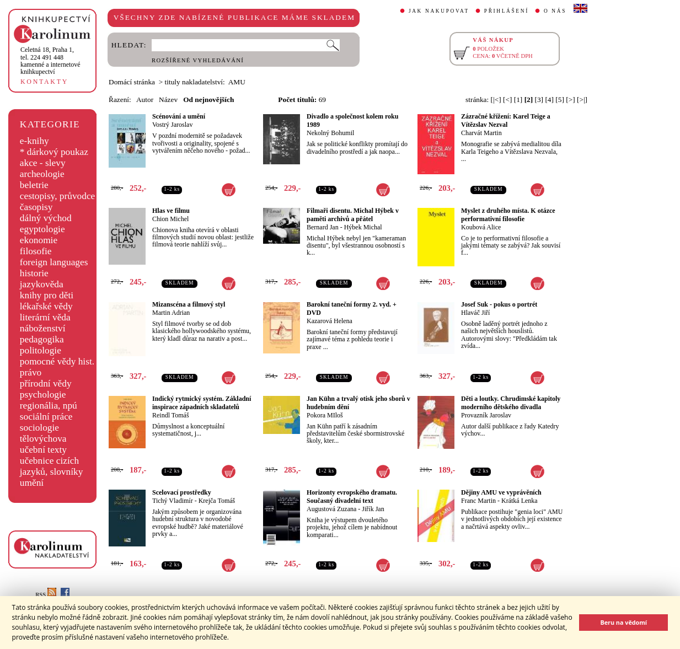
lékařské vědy (46, 306)
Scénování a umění (178, 116)
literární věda (45, 317)
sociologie (39, 427)
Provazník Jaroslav (486, 415)
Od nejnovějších (208, 99)
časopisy (36, 207)
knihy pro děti (46, 295)
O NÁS (555, 11)
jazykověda (41, 284)
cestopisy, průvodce (57, 196)
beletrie (34, 185)
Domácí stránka (132, 82)
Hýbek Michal (363, 227)
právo (30, 372)
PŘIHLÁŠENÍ (506, 11)
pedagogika (42, 339)
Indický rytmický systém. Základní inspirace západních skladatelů (201, 403)
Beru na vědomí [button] (623, 622)
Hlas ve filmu (171, 210)
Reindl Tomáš (170, 415)
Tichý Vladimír (172, 501)
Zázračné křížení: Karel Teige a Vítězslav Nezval (505, 120)
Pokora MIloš (325, 415)
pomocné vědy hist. (57, 361)
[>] (570, 99)
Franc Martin (478, 501)
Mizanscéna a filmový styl (188, 304)
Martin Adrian (171, 313)
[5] (559, 99)
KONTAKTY (44, 81)
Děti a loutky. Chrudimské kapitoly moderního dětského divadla (510, 403)
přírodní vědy (46, 383)
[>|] (582, 99)
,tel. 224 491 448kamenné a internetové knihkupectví (50, 61)
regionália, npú (48, 405)
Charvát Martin (481, 133)
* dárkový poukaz (54, 152)
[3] (539, 99)
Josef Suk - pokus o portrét (499, 304)
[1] (518, 99)
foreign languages (54, 262)
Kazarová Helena (329, 321)
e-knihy (34, 141)
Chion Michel (170, 219)
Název (168, 99)
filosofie (36, 251)
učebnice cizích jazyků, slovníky (51, 466)
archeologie (42, 174)
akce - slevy (43, 163)
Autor (144, 99)
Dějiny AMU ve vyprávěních (501, 492)
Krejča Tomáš (217, 501)
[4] (549, 99)
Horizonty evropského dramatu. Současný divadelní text (352, 497)
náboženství (43, 328)
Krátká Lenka (519, 501)
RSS (45, 595)
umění (32, 483)
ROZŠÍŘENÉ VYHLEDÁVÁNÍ (198, 60)
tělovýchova (43, 438)
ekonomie (38, 240)
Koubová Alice (481, 227)
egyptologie (42, 229)
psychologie (43, 394)
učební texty (43, 449)
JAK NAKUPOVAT (439, 11)
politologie (40, 350)
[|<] (496, 99)
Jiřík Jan (373, 509)
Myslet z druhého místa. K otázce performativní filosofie (508, 215)
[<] (507, 99)
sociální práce (46, 416)
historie (34, 273)
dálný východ (46, 218)
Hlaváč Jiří (475, 313)
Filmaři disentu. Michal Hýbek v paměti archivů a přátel (353, 215)
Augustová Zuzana (331, 509)
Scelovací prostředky (181, 492)
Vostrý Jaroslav (172, 124)
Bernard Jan (323, 227)
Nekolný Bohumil (330, 133)
